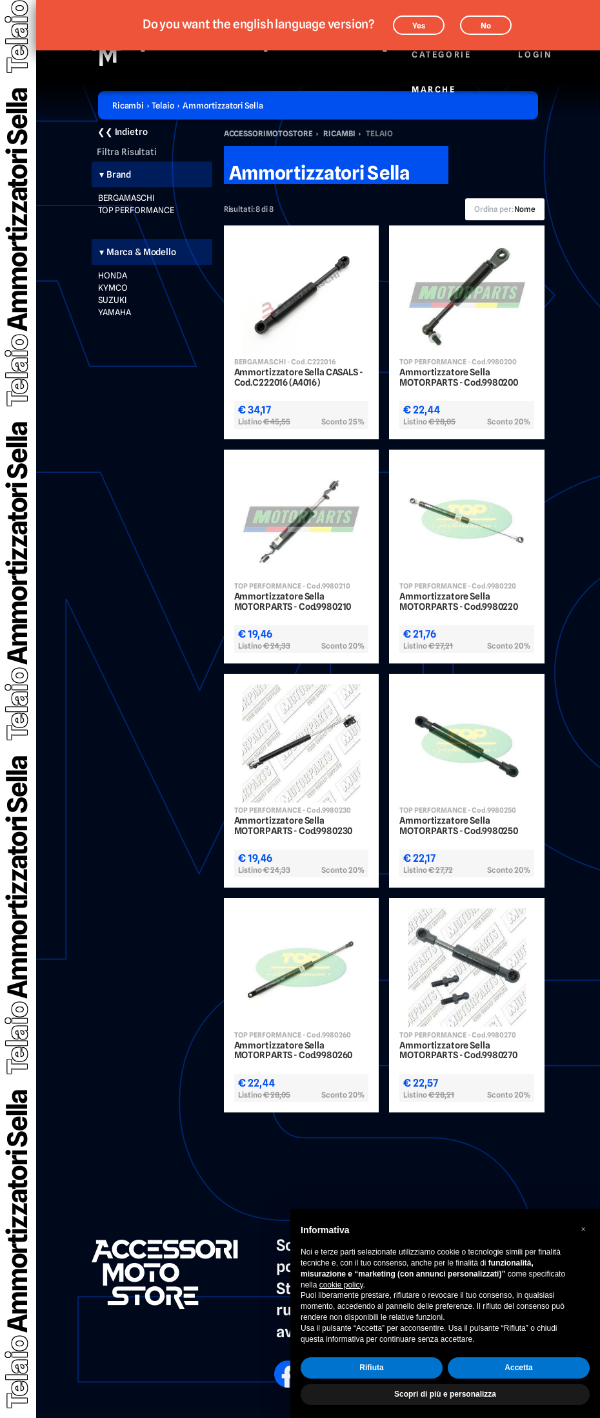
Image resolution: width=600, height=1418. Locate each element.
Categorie (441, 47)
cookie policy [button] (341, 1284)
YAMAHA (114, 312)
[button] (583, 1229)
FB (278, 1365)
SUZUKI (112, 300)
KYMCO (113, 287)
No (486, 25)
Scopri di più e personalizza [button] (445, 1394)
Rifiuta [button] (371, 1367)
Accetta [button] (518, 1367)
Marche (433, 82)
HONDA (112, 275)
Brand (118, 174)
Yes (418, 25)
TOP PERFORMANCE (136, 210)
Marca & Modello (141, 252)
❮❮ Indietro (122, 132)
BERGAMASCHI (126, 198)
